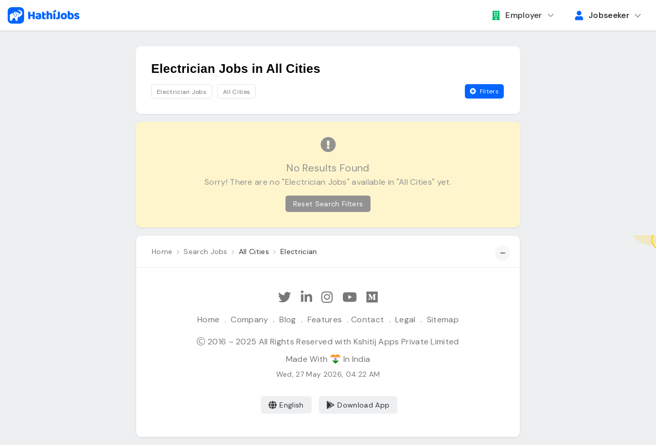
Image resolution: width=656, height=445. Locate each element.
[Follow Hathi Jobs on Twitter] (285, 297)
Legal (405, 319)
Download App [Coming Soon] (357, 405)
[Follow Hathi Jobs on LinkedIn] (306, 297)
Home (208, 319)
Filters (484, 91)
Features (325, 319)
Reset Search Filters (328, 203)
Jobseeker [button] (602, 15)
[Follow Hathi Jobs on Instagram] (327, 297)
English (286, 405)
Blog (287, 319)
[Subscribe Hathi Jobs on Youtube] (349, 297)
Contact (367, 319)
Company (249, 319)
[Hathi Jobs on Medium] (372, 297)
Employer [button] (517, 15)
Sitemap (443, 319)
